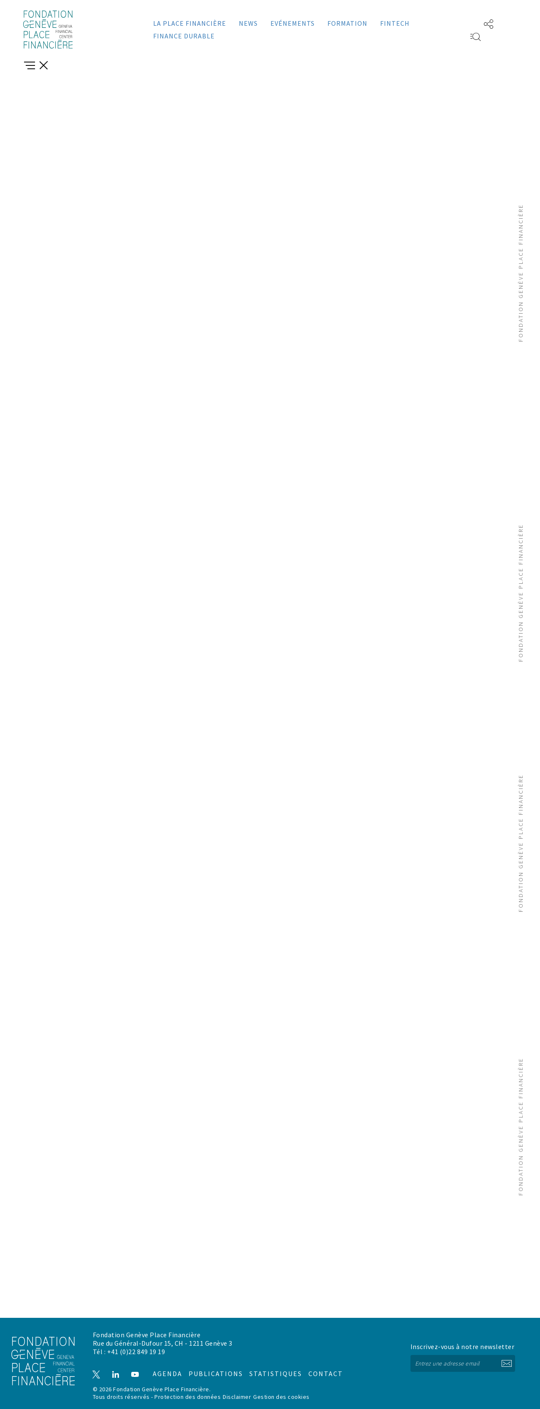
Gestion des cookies (281, 1397)
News (248, 23)
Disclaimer (237, 1397)
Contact (317, 1367)
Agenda (163, 1367)
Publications (210, 1367)
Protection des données (187, 1397)
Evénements (292, 23)
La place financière (189, 23)
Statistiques (268, 1367)
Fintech (395, 23)
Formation (347, 23)
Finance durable (184, 36)
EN (462, 23)
